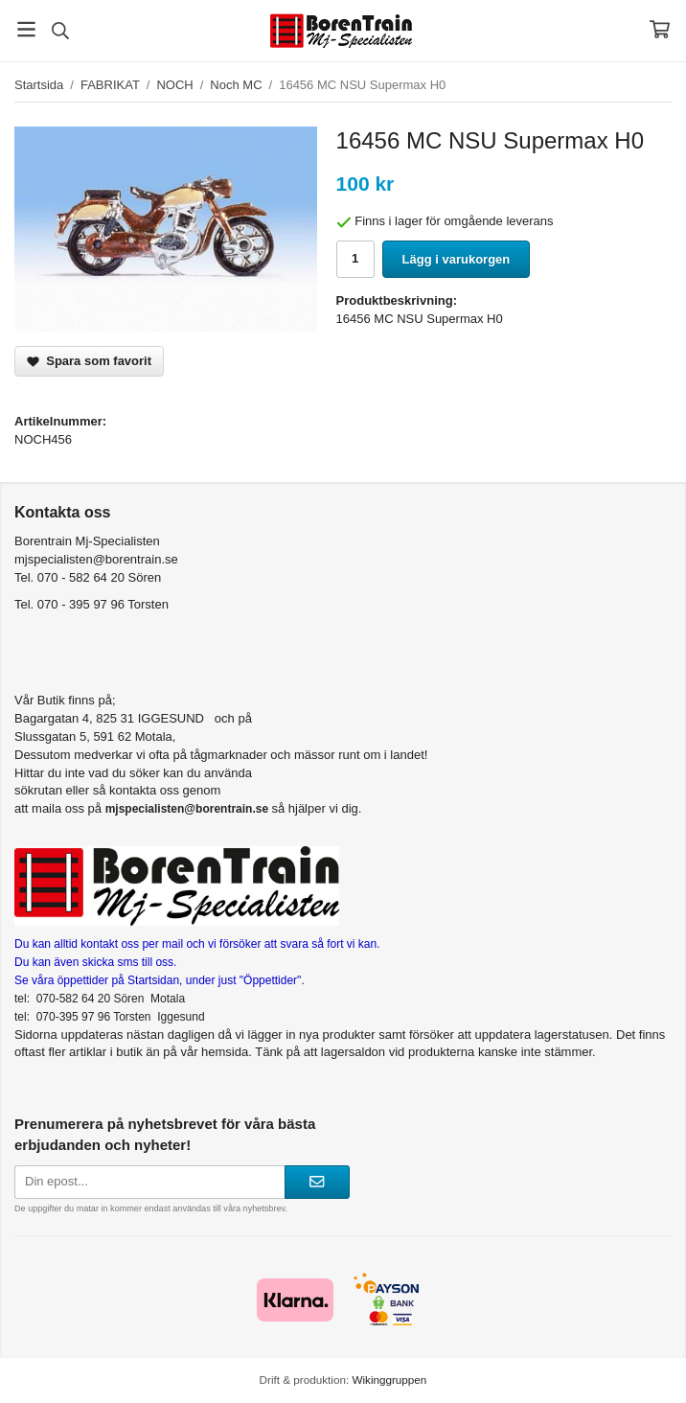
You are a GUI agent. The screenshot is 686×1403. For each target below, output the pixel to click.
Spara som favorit (89, 361)
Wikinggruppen (389, 1379)
